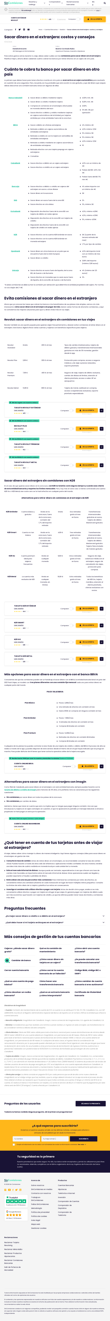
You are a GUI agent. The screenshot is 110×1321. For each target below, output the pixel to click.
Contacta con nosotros (41, 1193)
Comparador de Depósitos (65, 1206)
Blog (93, 3)
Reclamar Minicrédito (13, 1249)
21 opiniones (61, 19)
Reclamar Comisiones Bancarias (13, 1261)
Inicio (40, 30)
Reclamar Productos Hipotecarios (13, 1254)
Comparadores (56, 3)
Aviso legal (35, 1220)
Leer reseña (18, 410)
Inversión (62, 1197)
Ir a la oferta (95, 19)
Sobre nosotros (37, 1185)
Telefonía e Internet (66, 1193)
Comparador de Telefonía (65, 1213)
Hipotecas (62, 1189)
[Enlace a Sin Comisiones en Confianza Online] (15, 1279)
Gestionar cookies (38, 1228)
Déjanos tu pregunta (90, 1104)
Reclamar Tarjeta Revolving (11, 1244)
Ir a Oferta (88, 766)
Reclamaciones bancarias (77, 3)
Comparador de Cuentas (68, 1201)
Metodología (36, 1208)
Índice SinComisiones (40, 1204)
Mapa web (35, 1224)
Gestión (62, 30)
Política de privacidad (40, 1212)
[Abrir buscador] (105, 3)
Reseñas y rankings (37, 3)
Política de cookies (39, 1216)
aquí (97, 10)
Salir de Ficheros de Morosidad (12, 1268)
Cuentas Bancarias (51, 30)
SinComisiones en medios (41, 1189)
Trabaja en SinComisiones (37, 1199)
